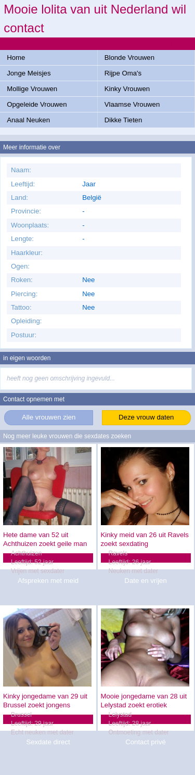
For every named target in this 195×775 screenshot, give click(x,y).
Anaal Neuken (28, 120)
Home (16, 57)
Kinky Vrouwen (127, 89)
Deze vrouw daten (146, 417)
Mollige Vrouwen (32, 89)
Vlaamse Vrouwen (132, 104)
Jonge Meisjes (28, 73)
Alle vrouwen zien (48, 417)
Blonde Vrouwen (129, 57)
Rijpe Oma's (123, 73)
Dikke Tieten (123, 120)
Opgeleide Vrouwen (37, 104)
